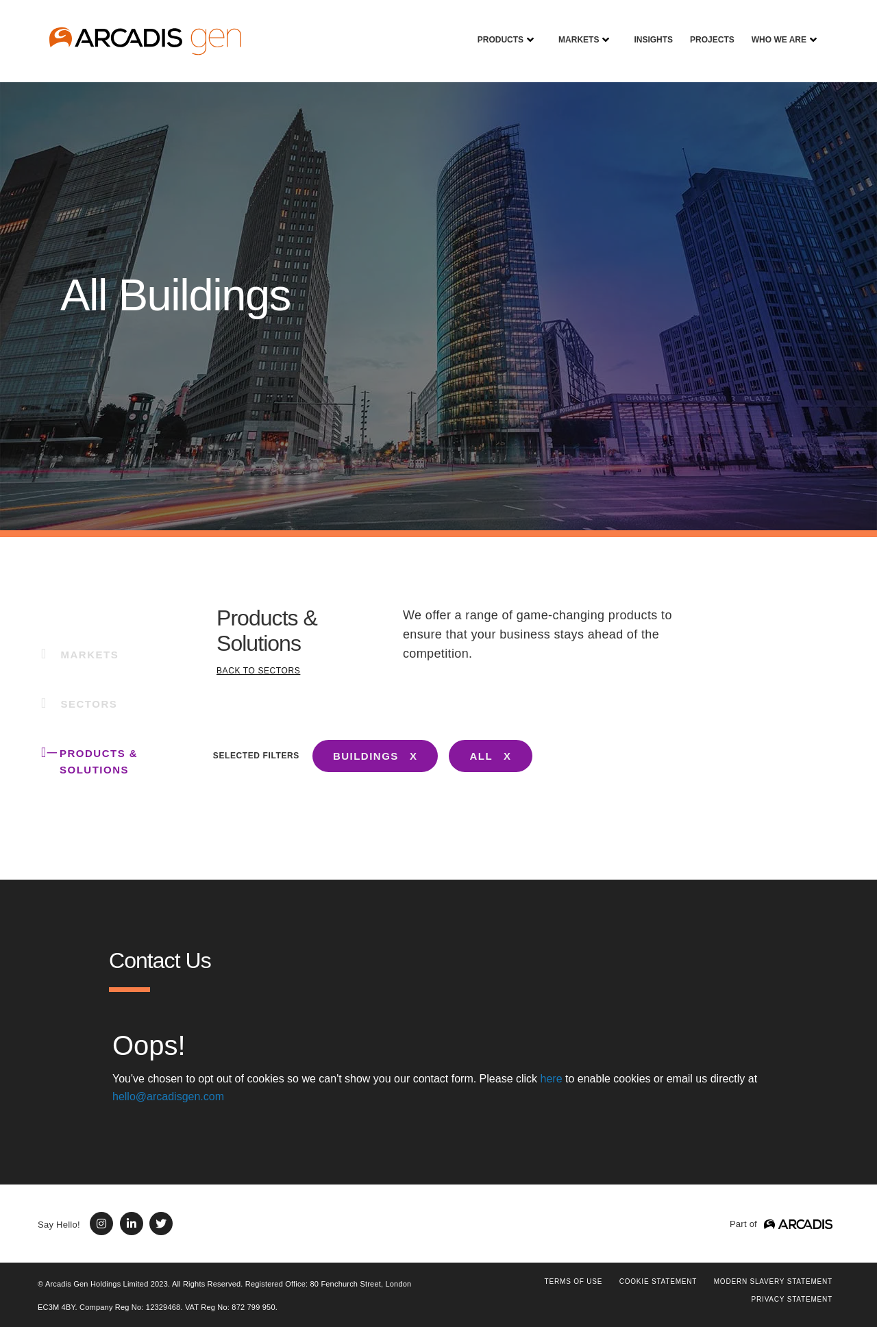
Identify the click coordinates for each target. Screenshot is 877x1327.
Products (495, 30)
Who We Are (774, 30)
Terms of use (574, 1281)
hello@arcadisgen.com (168, 1096)
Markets (573, 30)
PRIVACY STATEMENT (792, 1299)
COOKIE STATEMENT (658, 1281)
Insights (648, 30)
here (552, 1078)
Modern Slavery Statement (773, 1281)
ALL (481, 756)
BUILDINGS (366, 756)
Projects (707, 30)
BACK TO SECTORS (258, 670)
